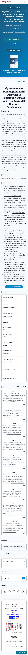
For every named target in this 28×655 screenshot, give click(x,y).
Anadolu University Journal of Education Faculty (14, 71)
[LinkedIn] (18, 591)
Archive (4, 540)
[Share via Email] (23, 591)
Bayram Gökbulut (8, 32)
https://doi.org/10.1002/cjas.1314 (12, 196)
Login (24, 2)
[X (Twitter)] (14, 591)
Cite (14, 43)
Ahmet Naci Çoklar (20, 32)
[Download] (23, 578)
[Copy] (24, 404)
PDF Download (14, 39)
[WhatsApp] (9, 591)
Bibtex (24, 386)
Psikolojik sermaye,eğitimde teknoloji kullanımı (13, 178)
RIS (17, 386)
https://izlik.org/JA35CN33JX (10, 378)
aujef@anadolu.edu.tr (14, 610)
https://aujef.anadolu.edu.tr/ (14, 614)
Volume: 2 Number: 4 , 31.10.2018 (13, 546)
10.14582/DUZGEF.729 (19, 213)
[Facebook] (4, 591)
